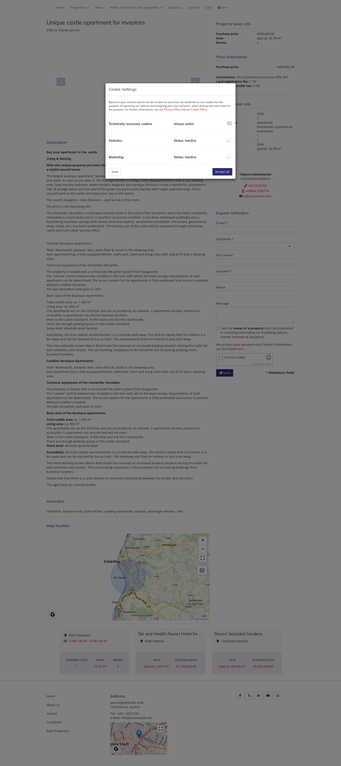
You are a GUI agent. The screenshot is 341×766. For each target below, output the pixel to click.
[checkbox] (229, 123)
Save (115, 172)
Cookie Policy (199, 109)
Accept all (222, 172)
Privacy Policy (172, 109)
